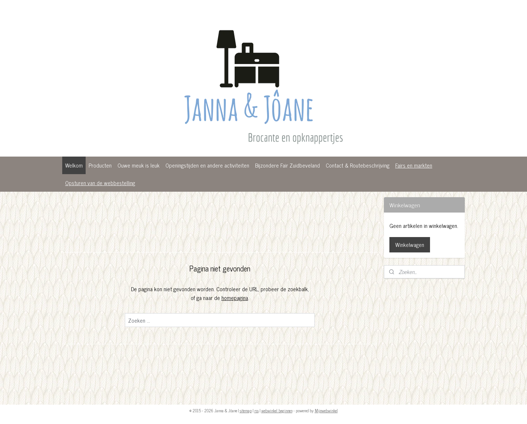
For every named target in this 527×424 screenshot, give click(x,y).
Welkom (74, 165)
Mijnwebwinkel (326, 410)
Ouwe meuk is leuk (138, 165)
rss (256, 410)
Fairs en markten (413, 165)
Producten (100, 165)
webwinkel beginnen (276, 410)
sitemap (246, 410)
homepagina (234, 297)
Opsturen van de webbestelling (100, 182)
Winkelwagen (409, 244)
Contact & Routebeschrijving (357, 165)
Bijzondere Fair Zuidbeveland (287, 165)
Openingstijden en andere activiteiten (207, 165)
